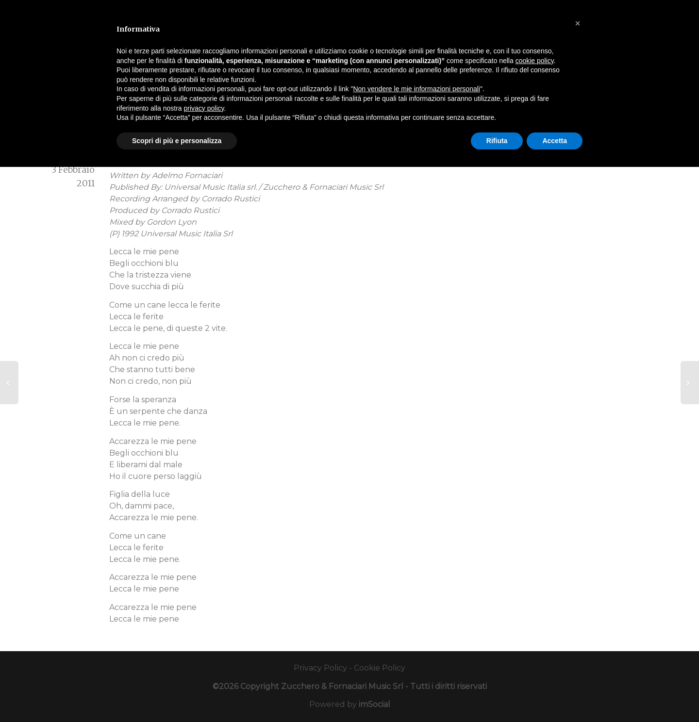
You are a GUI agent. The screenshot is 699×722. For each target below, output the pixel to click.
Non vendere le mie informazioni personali (416, 89)
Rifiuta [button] (497, 141)
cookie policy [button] (535, 61)
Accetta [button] (554, 141)
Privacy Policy (320, 668)
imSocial (374, 704)
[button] (577, 23)
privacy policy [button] (204, 108)
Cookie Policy (379, 668)
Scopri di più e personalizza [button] (176, 141)
